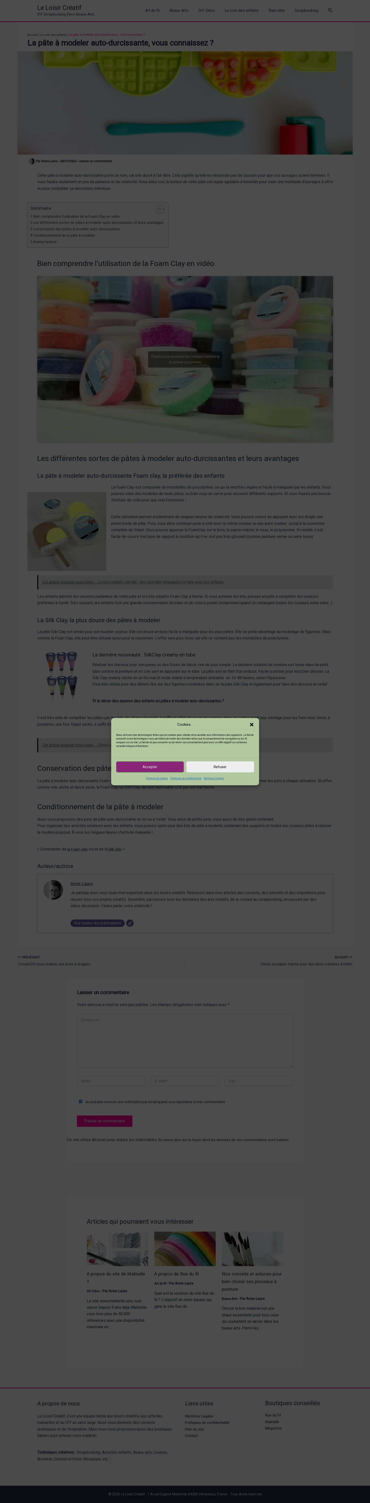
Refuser (220, 767)
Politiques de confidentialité (185, 778)
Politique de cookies (157, 778)
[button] (251, 724)
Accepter (149, 767)
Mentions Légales (214, 778)
